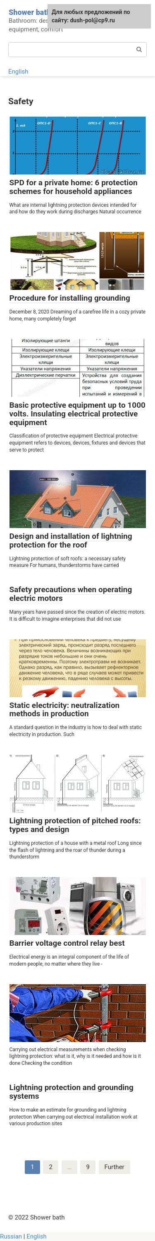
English (18, 71)
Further (114, 1167)
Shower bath (30, 12)
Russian (11, 1236)
